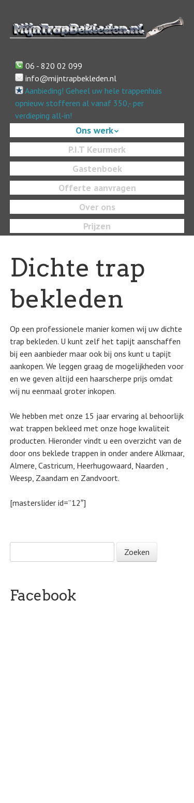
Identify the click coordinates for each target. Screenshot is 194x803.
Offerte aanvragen (97, 188)
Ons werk (94, 130)
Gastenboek (97, 168)
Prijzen (97, 226)
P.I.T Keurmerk (97, 149)
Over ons (97, 207)
